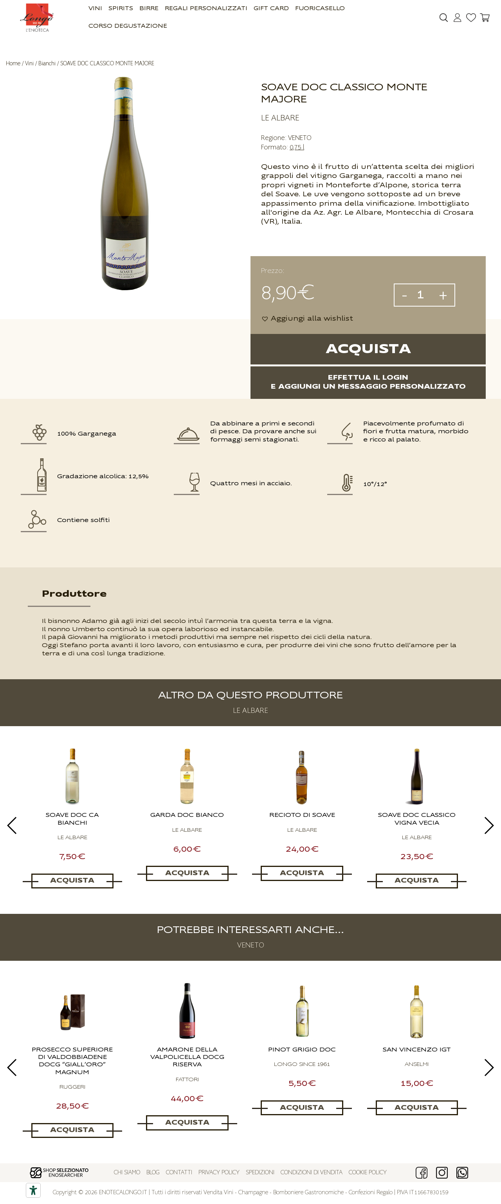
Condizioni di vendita (311, 1173)
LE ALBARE (280, 118)
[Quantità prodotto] (423, 295)
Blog (153, 1173)
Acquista (368, 349)
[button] (307, 318)
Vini (95, 9)
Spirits (120, 9)
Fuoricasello (320, 9)
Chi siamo (127, 1173)
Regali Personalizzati (206, 9)
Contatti (179, 1173)
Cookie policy (368, 1173)
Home (13, 63)
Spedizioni (260, 1173)
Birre (149, 9)
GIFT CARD (271, 9)
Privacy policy (219, 1173)
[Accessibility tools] (33, 1190)
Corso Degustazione (127, 26)
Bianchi (47, 63)
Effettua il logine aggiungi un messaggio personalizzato (368, 382)
